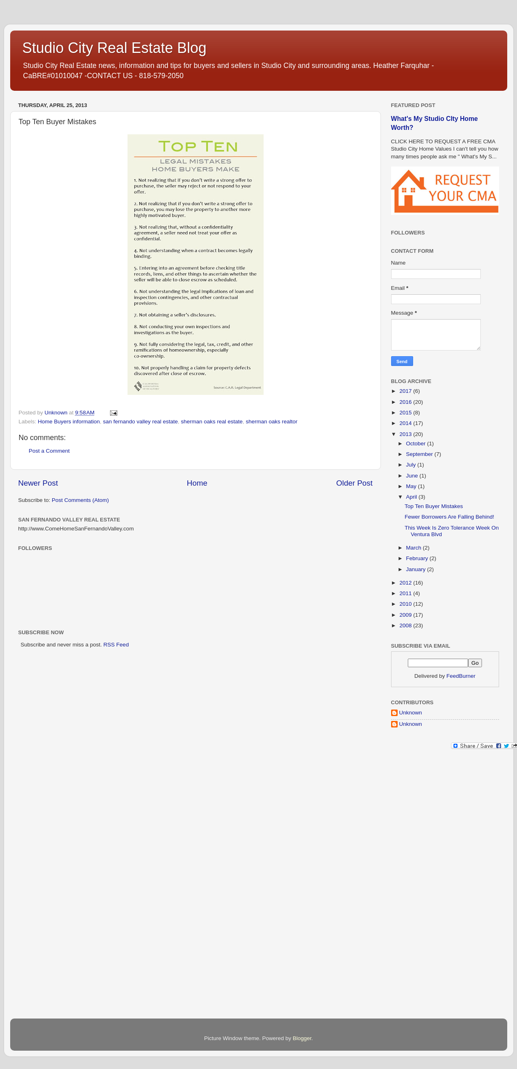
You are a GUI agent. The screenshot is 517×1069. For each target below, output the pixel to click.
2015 (406, 413)
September (420, 454)
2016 (406, 402)
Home (197, 483)
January (416, 569)
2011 (406, 593)
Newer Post (38, 483)
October (416, 443)
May (412, 486)
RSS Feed (116, 645)
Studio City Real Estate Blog (114, 47)
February (418, 558)
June (413, 476)
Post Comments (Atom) (80, 500)
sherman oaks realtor (271, 421)
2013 (406, 434)
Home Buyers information (69, 421)
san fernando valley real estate (140, 421)
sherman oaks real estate (212, 421)
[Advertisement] (423, 886)
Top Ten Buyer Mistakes (434, 506)
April (412, 497)
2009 (406, 615)
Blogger (302, 1038)
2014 (406, 423)
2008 (406, 625)
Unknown (410, 713)
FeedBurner (461, 676)
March (414, 548)
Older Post (354, 483)
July (412, 465)
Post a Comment (49, 451)
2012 (406, 583)
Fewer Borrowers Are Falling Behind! (449, 517)
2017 (406, 391)
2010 (406, 604)
